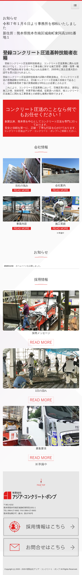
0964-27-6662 (13, 510)
